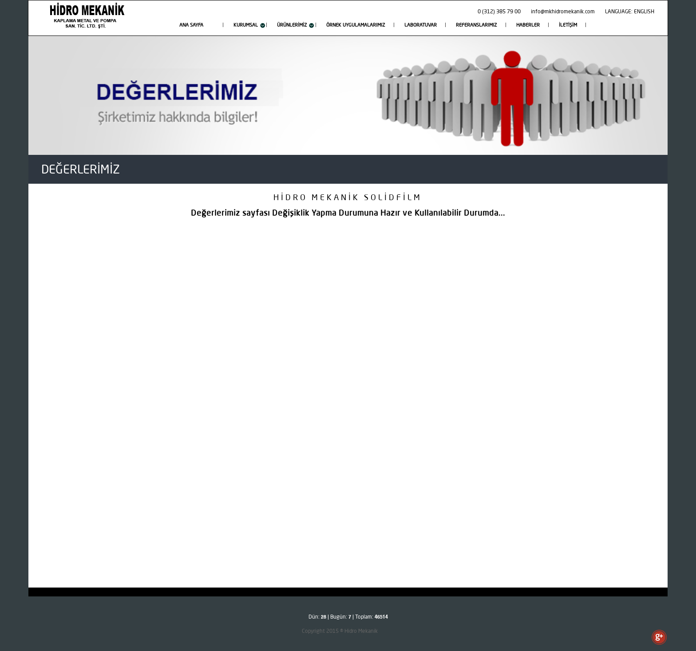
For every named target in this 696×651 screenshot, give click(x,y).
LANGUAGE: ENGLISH (629, 12)
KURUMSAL (245, 25)
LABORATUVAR (420, 25)
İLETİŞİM (568, 25)
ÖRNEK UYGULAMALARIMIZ (355, 25)
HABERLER (528, 25)
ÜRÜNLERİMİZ (292, 25)
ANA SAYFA (191, 25)
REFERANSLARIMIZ (476, 25)
